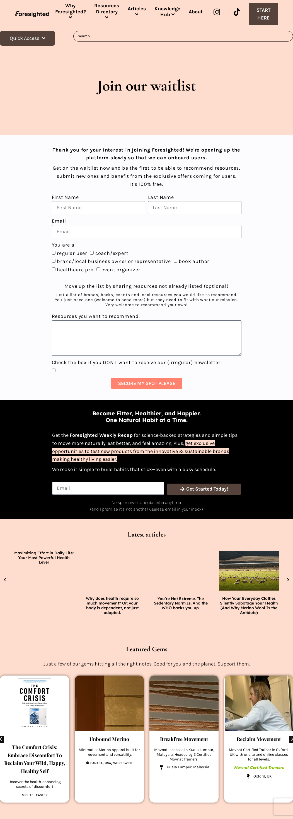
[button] (5, 580)
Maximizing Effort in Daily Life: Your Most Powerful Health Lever (44, 557)
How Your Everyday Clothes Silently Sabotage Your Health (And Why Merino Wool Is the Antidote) (249, 605)
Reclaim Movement (259, 739)
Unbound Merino (109, 739)
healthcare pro (75, 270)
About (196, 12)
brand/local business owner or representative (114, 261)
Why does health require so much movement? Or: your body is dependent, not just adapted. (112, 605)
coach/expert (112, 253)
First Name (65, 197)
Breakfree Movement (184, 739)
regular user (72, 253)
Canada (96, 763)
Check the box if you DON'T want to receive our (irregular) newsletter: (137, 362)
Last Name (161, 197)
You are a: (64, 245)
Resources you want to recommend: (96, 316)
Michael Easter (35, 795)
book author (194, 261)
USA (108, 763)
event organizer (120, 270)
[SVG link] (32, 14)
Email (59, 221)
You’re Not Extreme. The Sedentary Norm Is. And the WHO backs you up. (181, 603)
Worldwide (123, 763)
